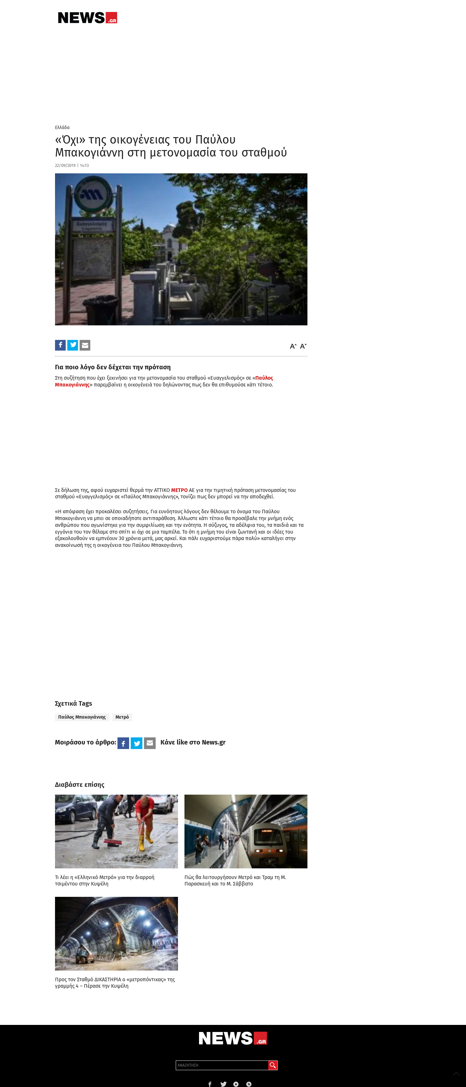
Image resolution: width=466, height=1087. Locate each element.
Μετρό (122, 717)
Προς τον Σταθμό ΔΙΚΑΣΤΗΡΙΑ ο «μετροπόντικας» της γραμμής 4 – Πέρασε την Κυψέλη (115, 982)
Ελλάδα (62, 127)
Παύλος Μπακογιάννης (82, 717)
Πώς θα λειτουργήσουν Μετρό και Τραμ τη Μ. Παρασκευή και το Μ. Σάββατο (235, 880)
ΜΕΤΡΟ (179, 490)
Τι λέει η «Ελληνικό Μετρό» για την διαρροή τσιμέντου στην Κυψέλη (104, 880)
